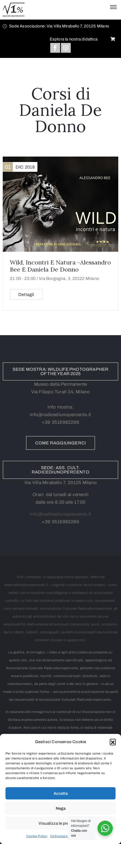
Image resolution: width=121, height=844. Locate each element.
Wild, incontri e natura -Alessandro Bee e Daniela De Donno (60, 266)
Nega (61, 808)
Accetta (61, 793)
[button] (113, 742)
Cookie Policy (37, 836)
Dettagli (26, 294)
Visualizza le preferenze (60, 823)
